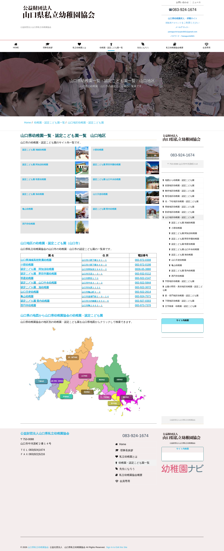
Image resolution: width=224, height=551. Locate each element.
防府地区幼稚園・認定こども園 (178, 212)
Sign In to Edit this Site (116, 547)
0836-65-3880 (143, 269)
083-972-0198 (143, 264)
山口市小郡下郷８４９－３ (94, 265)
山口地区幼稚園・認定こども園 (178, 217)
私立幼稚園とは (79, 46)
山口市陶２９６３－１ (92, 305)
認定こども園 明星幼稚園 (34, 179)
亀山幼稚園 (27, 209)
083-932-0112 (143, 273)
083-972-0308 (143, 260)
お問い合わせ (182, 2)
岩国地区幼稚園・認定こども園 (178, 185)
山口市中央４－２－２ (92, 283)
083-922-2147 (143, 278)
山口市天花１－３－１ (92, 274)
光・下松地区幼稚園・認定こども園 (180, 201)
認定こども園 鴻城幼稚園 (34, 150)
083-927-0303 (143, 300)
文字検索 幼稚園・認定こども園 (179, 306)
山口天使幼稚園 (100, 194)
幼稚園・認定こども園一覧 (111, 46)
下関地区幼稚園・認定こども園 (178, 301)
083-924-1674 (184, 9)
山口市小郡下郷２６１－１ (94, 260)
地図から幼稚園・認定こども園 (178, 180)
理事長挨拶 (48, 46)
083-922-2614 (143, 291)
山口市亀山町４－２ (91, 292)
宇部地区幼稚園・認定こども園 (178, 281)
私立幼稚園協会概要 (175, 46)
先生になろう (143, 46)
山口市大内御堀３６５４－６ (95, 301)
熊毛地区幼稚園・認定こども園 (178, 196)
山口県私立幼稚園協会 (38, 547)
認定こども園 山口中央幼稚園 (107, 179)
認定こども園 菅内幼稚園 (104, 209)
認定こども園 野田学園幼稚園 (107, 164)
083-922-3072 (143, 287)
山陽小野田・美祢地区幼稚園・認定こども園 (182, 288)
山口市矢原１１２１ (91, 287)
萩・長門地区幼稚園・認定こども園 (180, 295)
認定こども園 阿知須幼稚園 (35, 164)
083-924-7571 (143, 296)
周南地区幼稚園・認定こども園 (178, 206)
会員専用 (206, 46)
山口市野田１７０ (90, 278)
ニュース (196, 2)
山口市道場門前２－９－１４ (95, 296)
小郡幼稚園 (98, 150)
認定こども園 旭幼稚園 (33, 194)
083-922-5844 (143, 282)
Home (16, 46)
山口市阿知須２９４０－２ (94, 269)
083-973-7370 (143, 305)
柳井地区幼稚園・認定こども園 (178, 191)
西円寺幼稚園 (28, 224)
